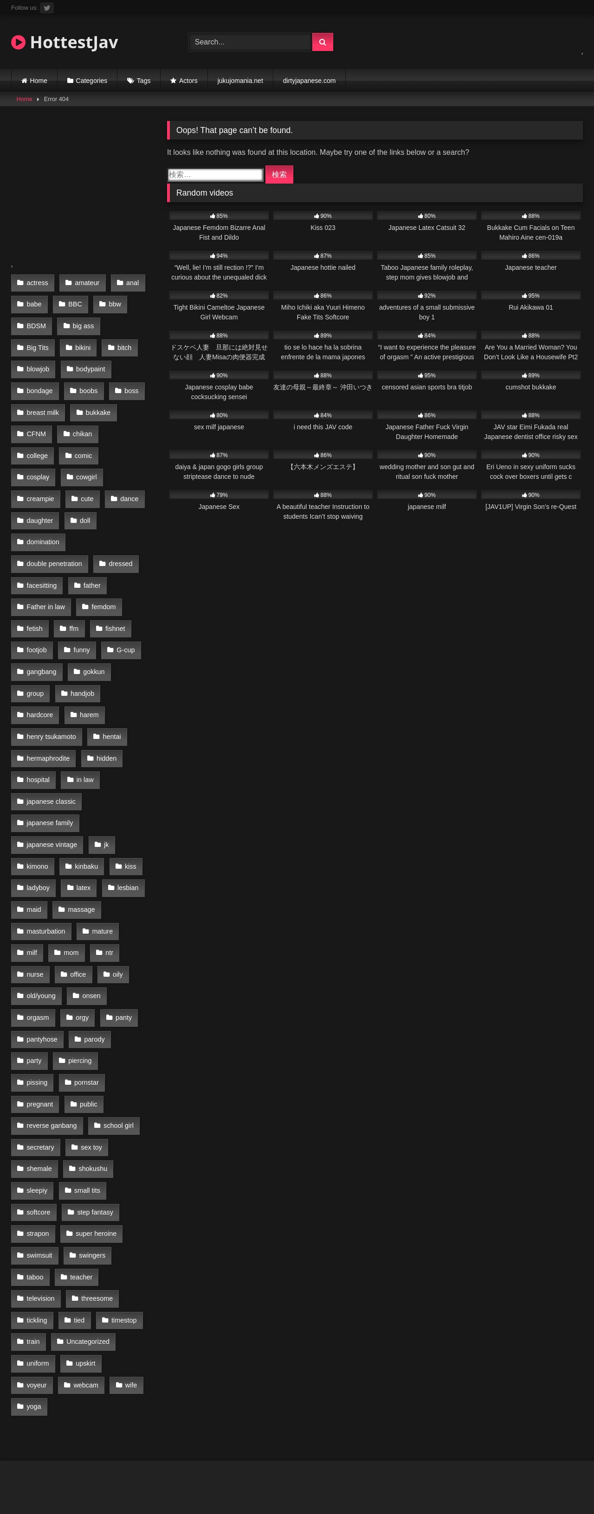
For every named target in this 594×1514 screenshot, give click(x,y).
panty (121, 929)
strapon (99, 1105)
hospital (38, 713)
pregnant (90, 988)
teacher (37, 1164)
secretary (96, 1027)
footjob (36, 595)
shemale (85, 1046)
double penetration (54, 517)
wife (83, 1262)
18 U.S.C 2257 (154, 1473)
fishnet (112, 576)
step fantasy (44, 1105)
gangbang (41, 615)
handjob (81, 635)
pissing (126, 968)
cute (85, 458)
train (120, 1203)
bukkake (97, 399)
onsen (90, 909)
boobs (87, 380)
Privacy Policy (253, 1473)
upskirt (36, 1243)
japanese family (49, 753)
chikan (81, 419)
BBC (74, 301)
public (35, 1007)
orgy (80, 929)
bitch (122, 340)
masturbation (45, 850)
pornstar (38, 988)
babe (33, 301)
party (33, 968)
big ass (82, 321)
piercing (78, 968)
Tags (144, 80)
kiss (128, 791)
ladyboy (38, 811)
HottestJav (64, 42)
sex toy (37, 1046)
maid (33, 831)
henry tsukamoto (51, 674)
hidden (105, 694)
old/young (40, 909)
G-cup (123, 595)
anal (129, 282)
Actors (188, 80)
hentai (110, 674)
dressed (119, 517)
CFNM (36, 419)
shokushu (40, 1066)
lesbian (125, 811)
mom (69, 870)
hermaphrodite (48, 694)
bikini (81, 340)
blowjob (37, 360)
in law (83, 713)
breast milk (42, 399)
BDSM (36, 321)
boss (129, 380)
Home (38, 80)
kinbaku (85, 791)
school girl (41, 1027)
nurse (34, 890)
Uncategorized (48, 1223)
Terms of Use (313, 1473)
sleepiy (91, 1066)
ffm (72, 576)
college (126, 419)
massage (79, 831)
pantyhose (41, 949)
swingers (39, 1145)
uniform (106, 1223)
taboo (86, 1145)
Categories (92, 80)
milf (31, 870)
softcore (90, 1086)
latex (82, 811)
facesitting (41, 537)
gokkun (92, 615)
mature (100, 850)
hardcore (39, 654)
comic (35, 439)
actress (37, 282)
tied (31, 1203)
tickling (94, 1184)
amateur (85, 282)
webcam (39, 1262)
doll (83, 478)
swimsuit (105, 1125)
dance (127, 458)
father (90, 537)
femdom (102, 556)
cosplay (81, 439)
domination (42, 498)
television (88, 1164)
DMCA (204, 1473)
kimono (37, 791)
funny (80, 595)
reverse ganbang (95, 1007)
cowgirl (128, 439)
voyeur (81, 1243)
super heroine (46, 1125)
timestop (75, 1203)
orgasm (37, 929)
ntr (107, 870)
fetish (34, 576)
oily (115, 890)
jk (105, 772)
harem (87, 654)
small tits (39, 1086)
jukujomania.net (240, 80)
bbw (112, 301)
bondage (39, 380)
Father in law (45, 556)
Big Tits (37, 340)
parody (93, 949)
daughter (39, 478)
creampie (40, 458)
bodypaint (89, 360)
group (35, 635)
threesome (42, 1184)
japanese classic (51, 733)
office (76, 890)
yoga (121, 1262)
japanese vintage (51, 772)
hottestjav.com (440, 1473)
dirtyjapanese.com (309, 80)
